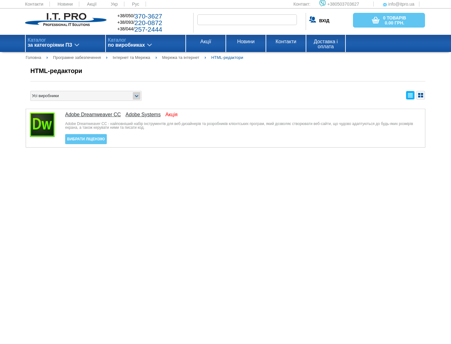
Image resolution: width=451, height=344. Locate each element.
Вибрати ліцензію (86, 139)
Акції (91, 4)
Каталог (50, 43)
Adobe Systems (143, 114)
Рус (135, 4)
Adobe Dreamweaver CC (93, 114)
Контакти (34, 4)
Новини (65, 4)
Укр (114, 4)
